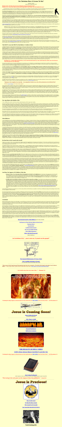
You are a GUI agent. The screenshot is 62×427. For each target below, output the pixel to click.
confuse (12, 76)
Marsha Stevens (55, 132)
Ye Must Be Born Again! (31, 402)
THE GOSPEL (35, 300)
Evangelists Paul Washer (13, 41)
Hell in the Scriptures (31, 330)
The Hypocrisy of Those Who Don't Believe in (31, 222)
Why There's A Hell (31, 319)
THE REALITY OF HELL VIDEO (31, 349)
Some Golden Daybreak (31, 315)
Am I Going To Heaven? (31, 375)
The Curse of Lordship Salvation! (31, 229)
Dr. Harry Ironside (31, 80)
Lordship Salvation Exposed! (31, 227)
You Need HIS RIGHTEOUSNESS (31, 407)
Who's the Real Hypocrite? (31, 233)
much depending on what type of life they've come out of (21, 34)
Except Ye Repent (10, 83)
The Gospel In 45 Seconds (31, 404)
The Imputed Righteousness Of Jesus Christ (31, 259)
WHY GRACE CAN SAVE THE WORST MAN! (40, 266)
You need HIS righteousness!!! (29, 165)
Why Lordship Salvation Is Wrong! (31, 261)
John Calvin (19, 40)
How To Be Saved (31, 400)
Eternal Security (31, 225)
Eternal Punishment (31, 328)
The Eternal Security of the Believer (27, 219)
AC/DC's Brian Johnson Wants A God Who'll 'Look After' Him (31, 352)
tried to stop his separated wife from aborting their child (47, 185)
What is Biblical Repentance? (31, 231)
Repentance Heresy (31, 224)
